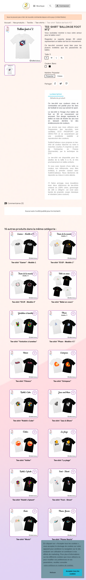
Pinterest (66, 83)
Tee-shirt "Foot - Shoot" (62, 500)
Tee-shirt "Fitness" (24, 381)
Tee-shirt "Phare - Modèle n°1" (62, 342)
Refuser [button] (53, 572)
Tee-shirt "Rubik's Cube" (23, 421)
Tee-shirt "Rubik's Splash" (23, 500)
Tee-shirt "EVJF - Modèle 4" (23, 302)
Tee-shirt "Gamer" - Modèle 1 (23, 262)
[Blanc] (46, 67)
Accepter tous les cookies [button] (72, 572)
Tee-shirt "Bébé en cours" (62, 302)
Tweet (60, 83)
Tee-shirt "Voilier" (23, 460)
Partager (55, 83)
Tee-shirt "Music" (23, 539)
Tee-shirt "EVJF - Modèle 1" (62, 262)
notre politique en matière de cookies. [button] (58, 565)
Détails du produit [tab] (57, 98)
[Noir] (50, 67)
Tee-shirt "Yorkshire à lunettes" (23, 342)
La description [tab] (56, 94)
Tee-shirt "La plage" (62, 460)
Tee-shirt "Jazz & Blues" (62, 421)
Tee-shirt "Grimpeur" (62, 381)
